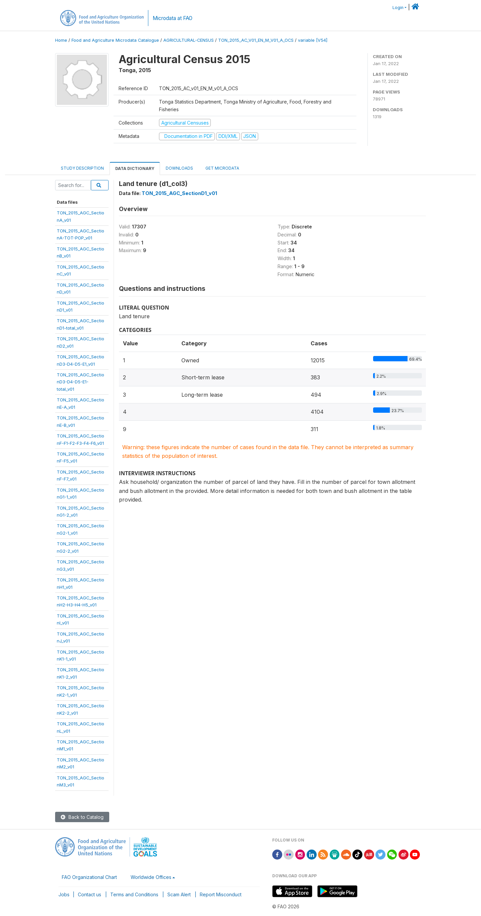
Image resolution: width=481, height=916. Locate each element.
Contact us (89, 894)
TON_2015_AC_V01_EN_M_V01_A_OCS (256, 40)
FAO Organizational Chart (89, 877)
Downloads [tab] (179, 168)
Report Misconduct (221, 894)
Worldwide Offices (151, 877)
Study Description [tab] (82, 168)
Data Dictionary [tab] (134, 168)
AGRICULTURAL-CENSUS (188, 40)
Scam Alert (179, 894)
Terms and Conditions (134, 894)
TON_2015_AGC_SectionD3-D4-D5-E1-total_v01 (80, 382)
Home (61, 40)
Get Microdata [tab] (221, 168)
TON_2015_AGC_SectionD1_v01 (179, 193)
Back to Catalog (82, 817)
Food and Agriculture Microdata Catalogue (115, 40)
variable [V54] (312, 40)
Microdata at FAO (172, 18)
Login (398, 7)
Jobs (63, 894)
